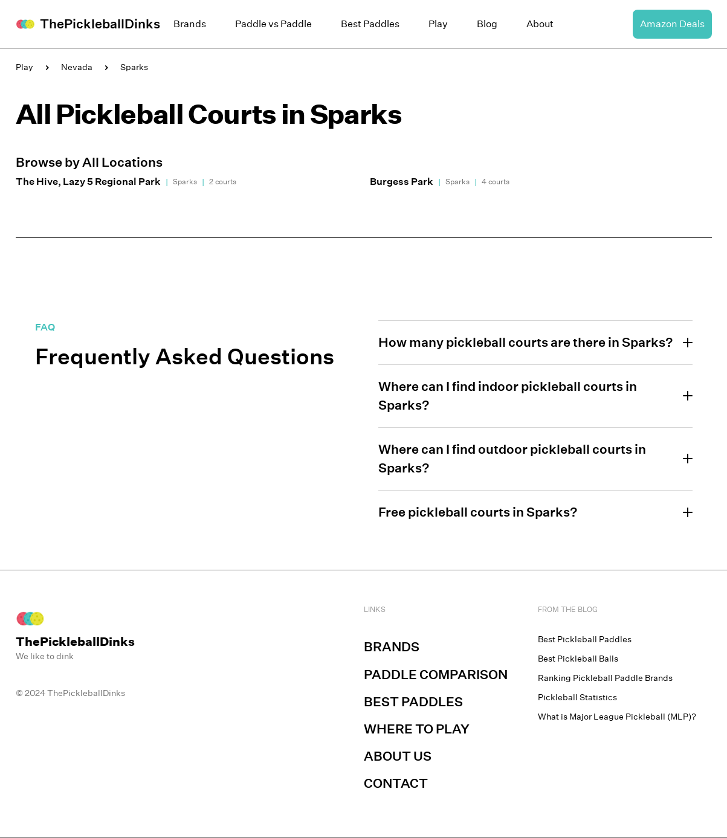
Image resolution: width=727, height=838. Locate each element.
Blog (487, 24)
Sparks (134, 67)
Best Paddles (370, 24)
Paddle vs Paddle (273, 24)
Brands (189, 24)
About (540, 24)
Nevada (76, 67)
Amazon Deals (672, 24)
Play (438, 24)
